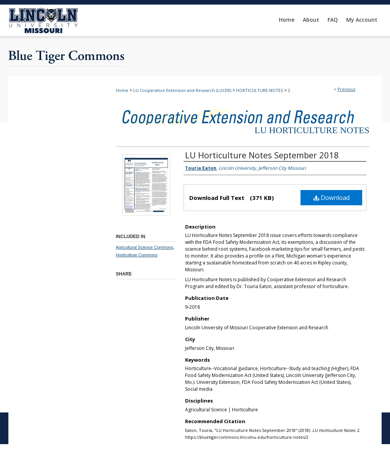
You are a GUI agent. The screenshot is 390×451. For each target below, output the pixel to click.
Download (331, 197)
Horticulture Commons (136, 255)
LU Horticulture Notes (311, 130)
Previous (346, 89)
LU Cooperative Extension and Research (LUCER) (182, 90)
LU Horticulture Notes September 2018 (262, 155)
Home (122, 90)
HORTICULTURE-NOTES (259, 90)
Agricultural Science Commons (144, 247)
